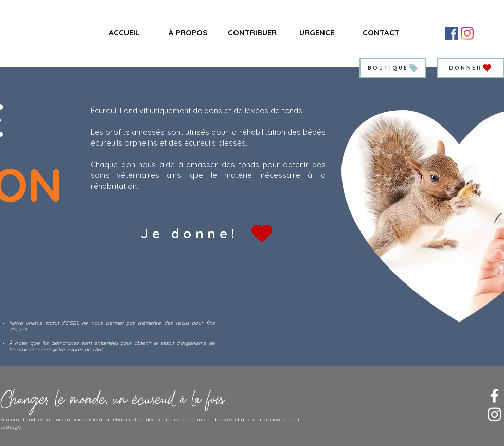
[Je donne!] (207, 233)
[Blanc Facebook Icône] (494, 396)
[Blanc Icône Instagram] (494, 414)
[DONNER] (470, 68)
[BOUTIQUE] (392, 68)
